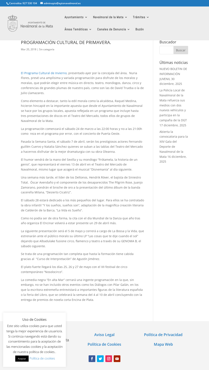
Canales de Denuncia (111, 29)
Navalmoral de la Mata (108, 17)
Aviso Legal (104, 334)
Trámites (139, 17)
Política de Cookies (104, 344)
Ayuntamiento (74, 17)
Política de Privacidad (163, 334)
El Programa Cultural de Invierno (44, 73)
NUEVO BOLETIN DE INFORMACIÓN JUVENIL (173, 74)
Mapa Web (163, 344)
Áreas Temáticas (76, 29)
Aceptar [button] (22, 358)
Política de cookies (42, 358)
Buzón (139, 29)
